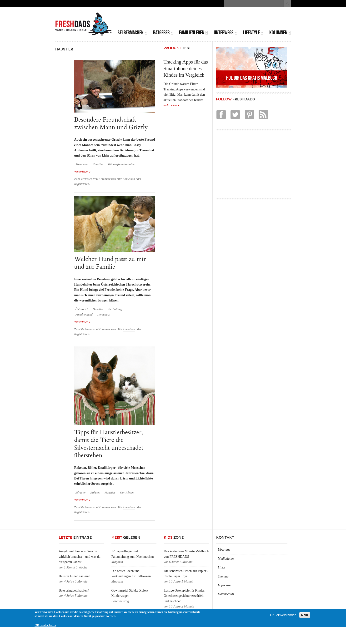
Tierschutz (103, 314)
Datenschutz (226, 594)
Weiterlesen (82, 171)
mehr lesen (170, 105)
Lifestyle (253, 32)
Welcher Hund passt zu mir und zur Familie (110, 263)
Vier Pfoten (127, 492)
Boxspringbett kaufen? (74, 590)
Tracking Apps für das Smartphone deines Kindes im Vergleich (186, 68)
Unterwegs (225, 32)
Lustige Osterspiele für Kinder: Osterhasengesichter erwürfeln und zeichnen (185, 596)
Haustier (97, 164)
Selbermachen (132, 32)
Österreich (82, 309)
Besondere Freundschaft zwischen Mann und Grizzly (111, 123)
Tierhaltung (115, 309)
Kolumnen (280, 32)
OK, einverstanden (283, 615)
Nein (304, 615)
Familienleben (193, 32)
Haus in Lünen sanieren (74, 576)
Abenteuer (81, 164)
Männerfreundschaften (121, 164)
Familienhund (84, 314)
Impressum (225, 585)
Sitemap (223, 576)
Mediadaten (226, 558)
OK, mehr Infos (45, 625)
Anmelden (129, 179)
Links (221, 567)
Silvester (80, 492)
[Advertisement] (235, 19)
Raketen (95, 492)
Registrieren (81, 184)
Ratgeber (163, 32)
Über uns (224, 549)
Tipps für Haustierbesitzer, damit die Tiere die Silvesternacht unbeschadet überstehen (108, 443)
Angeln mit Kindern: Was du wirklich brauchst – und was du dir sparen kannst (79, 556)
